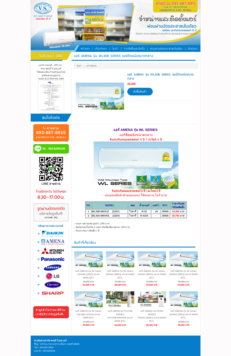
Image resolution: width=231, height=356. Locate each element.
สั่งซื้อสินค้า (140, 91)
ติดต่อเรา (193, 48)
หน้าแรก (85, 48)
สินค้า (115, 48)
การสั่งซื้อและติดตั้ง (134, 48)
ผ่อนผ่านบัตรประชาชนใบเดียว (166, 48)
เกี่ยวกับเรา (101, 48)
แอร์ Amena (91, 66)
